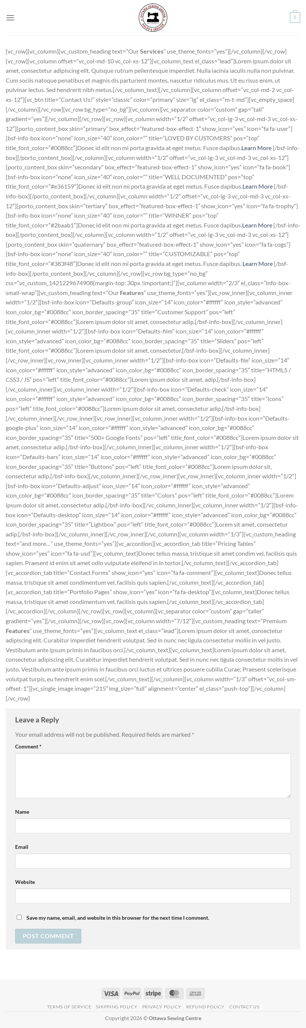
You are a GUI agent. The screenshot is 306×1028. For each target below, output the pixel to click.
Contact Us (244, 1007)
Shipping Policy (116, 1007)
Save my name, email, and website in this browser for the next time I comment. (117, 917)
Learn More (257, 147)
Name (22, 811)
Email (21, 847)
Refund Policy (205, 1007)
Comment (28, 746)
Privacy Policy (162, 1007)
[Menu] (10, 17)
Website (25, 882)
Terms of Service (69, 1007)
